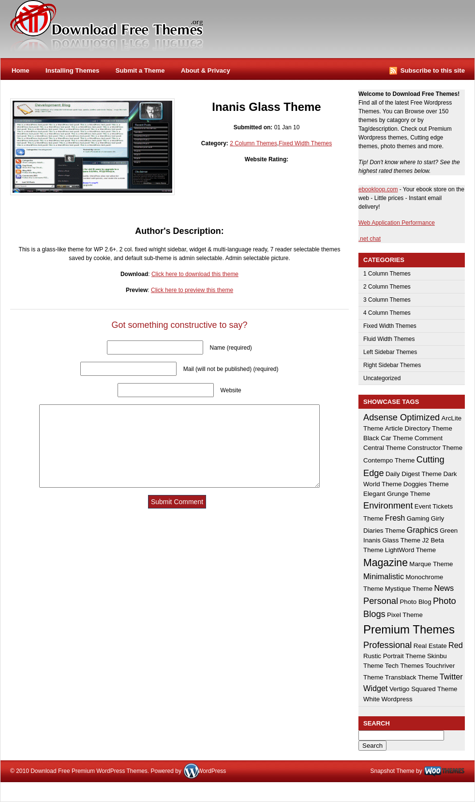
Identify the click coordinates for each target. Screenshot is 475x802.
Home (21, 70)
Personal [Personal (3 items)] (380, 601)
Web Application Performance (396, 222)
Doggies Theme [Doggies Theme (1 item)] (426, 484)
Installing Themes (72, 70)
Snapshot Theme (392, 771)
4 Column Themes (387, 312)
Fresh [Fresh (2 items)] (395, 517)
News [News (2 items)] (444, 588)
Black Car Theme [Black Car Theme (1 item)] (388, 438)
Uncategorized (382, 378)
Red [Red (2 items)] (455, 645)
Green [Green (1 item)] (449, 530)
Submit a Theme (140, 70)
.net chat (369, 238)
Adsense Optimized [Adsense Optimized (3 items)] (401, 417)
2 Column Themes (253, 143)
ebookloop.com (378, 189)
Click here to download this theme (194, 274)
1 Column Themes (387, 273)
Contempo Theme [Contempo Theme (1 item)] (389, 460)
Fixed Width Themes (305, 143)
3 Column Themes (387, 299)
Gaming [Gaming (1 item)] (418, 518)
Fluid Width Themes (389, 339)
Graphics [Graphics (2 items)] (422, 529)
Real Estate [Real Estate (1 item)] (430, 645)
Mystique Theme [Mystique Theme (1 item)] (408, 588)
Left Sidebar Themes (390, 352)
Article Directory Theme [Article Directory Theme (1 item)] (418, 428)
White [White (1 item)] (371, 699)
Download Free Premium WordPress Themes (107, 26)
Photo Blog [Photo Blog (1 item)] (415, 601)
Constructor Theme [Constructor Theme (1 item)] (434, 447)
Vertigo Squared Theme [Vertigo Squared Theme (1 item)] (423, 689)
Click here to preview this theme (192, 290)
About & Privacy (205, 70)
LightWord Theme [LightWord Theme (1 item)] (410, 550)
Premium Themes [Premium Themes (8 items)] (409, 629)
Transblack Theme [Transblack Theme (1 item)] (411, 677)
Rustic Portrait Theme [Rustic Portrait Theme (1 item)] (394, 656)
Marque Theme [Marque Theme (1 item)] (431, 564)
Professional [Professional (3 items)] (387, 645)
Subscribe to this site (433, 70)
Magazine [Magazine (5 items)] (385, 562)
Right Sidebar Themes (392, 365)
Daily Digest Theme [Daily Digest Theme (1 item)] (414, 474)
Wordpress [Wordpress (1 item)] (396, 699)
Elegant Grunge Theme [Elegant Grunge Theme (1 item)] (396, 493)
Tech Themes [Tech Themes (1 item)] (404, 665)
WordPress (211, 771)
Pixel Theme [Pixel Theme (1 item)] (405, 614)
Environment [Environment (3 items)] (388, 505)
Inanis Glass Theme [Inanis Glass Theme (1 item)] (391, 540)
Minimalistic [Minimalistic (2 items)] (383, 576)
